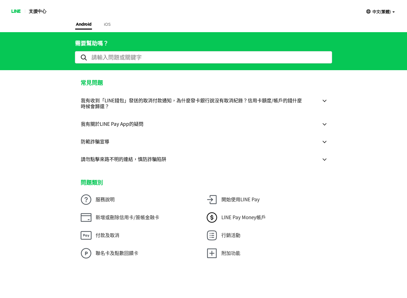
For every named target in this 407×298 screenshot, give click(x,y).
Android (83, 24)
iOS (107, 24)
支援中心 (37, 11)
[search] (203, 57)
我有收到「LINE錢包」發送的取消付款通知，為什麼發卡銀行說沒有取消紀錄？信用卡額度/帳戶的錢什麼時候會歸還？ (191, 103)
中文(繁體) (381, 11)
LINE (15, 11)
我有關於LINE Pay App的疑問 (112, 123)
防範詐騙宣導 (95, 141)
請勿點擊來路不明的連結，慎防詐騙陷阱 (123, 158)
